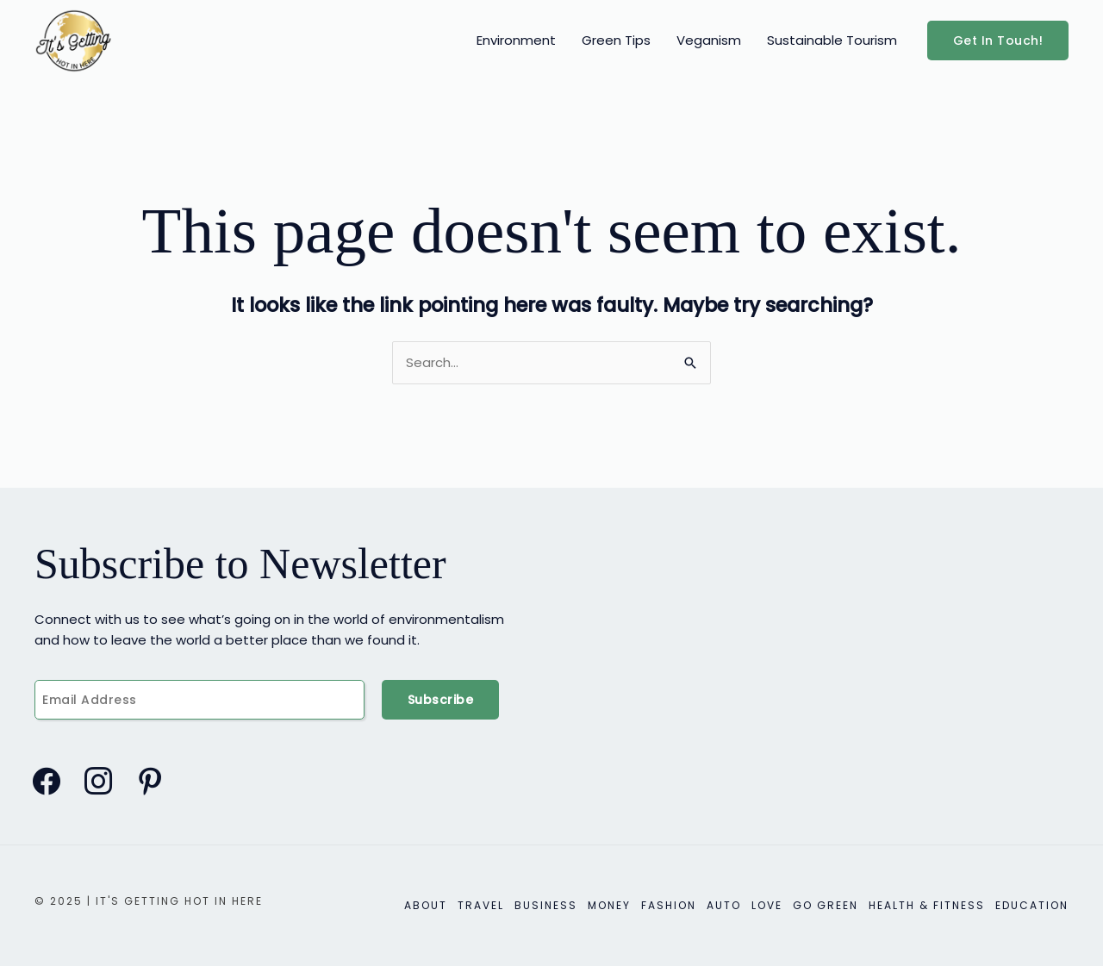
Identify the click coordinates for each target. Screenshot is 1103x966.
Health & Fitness (927, 905)
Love (766, 905)
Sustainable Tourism (832, 40)
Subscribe (441, 699)
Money (609, 905)
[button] (998, 40)
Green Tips (616, 40)
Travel (481, 905)
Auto (724, 905)
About (425, 905)
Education (1032, 905)
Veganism (708, 40)
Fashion (668, 905)
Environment (516, 40)
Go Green (825, 905)
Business (545, 905)
